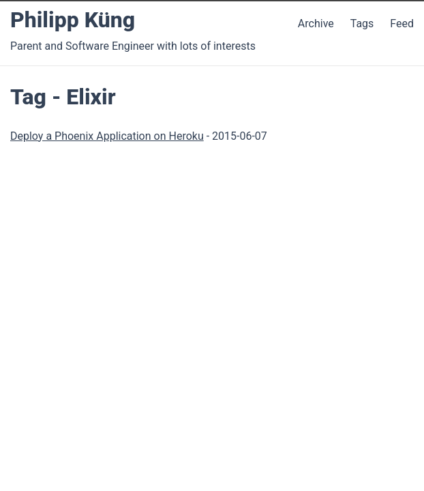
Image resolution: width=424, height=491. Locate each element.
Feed (402, 23)
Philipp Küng (72, 20)
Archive (316, 23)
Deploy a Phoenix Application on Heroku (107, 136)
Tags (362, 23)
